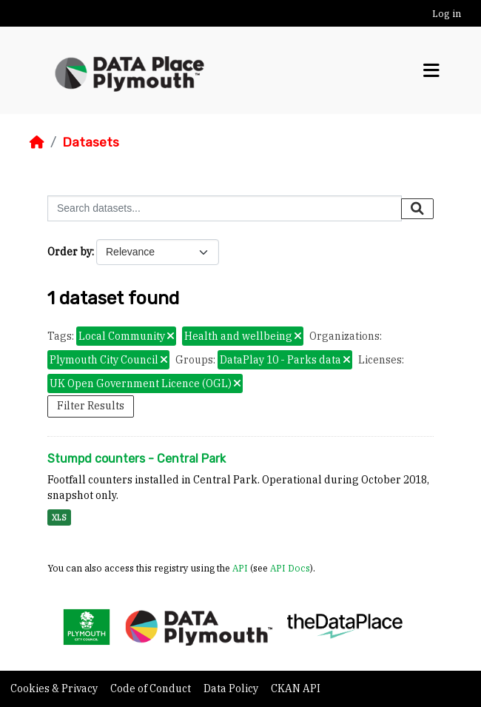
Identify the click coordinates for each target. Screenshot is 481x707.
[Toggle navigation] (431, 71)
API (240, 568)
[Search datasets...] (224, 208)
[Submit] (417, 208)
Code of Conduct (151, 688)
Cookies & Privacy (55, 688)
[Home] (37, 142)
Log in (446, 13)
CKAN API (295, 688)
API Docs (290, 568)
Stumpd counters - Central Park (136, 459)
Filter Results (90, 405)
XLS (59, 517)
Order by (69, 251)
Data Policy (232, 688)
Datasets (90, 142)
